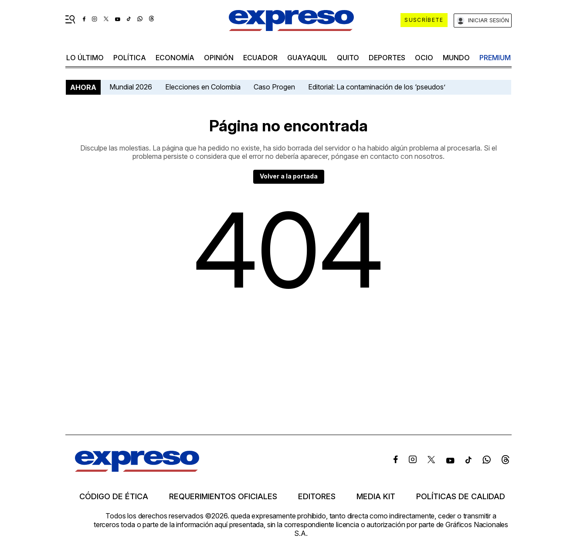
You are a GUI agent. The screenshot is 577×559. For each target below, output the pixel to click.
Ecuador (260, 58)
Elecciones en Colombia (203, 86)
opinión (219, 58)
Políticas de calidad (460, 497)
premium (495, 58)
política (129, 58)
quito (348, 58)
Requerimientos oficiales (223, 497)
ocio (424, 58)
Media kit (375, 497)
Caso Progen (274, 86)
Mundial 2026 (130, 86)
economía (175, 58)
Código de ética (113, 497)
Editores (317, 497)
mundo (456, 58)
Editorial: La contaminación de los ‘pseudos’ (376, 86)
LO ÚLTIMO (85, 58)
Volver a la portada (289, 176)
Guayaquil (307, 58)
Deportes (387, 58)
